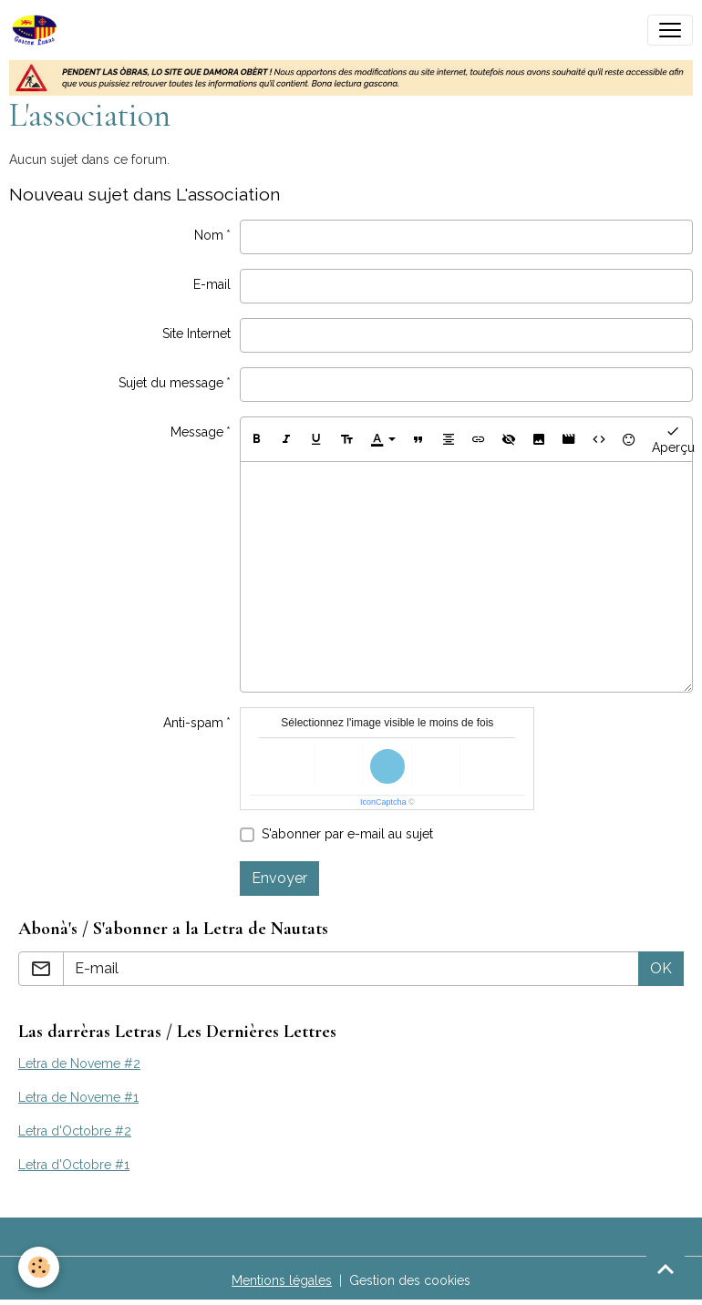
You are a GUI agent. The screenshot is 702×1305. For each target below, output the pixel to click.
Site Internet (196, 333)
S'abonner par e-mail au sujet (347, 834)
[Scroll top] (665, 1268)
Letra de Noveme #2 (79, 1063)
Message (196, 432)
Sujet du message (171, 382)
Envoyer (279, 878)
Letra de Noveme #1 (78, 1097)
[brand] (38, 30)
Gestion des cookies (409, 1280)
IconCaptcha (383, 802)
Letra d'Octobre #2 (74, 1131)
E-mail (212, 284)
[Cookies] (38, 1267)
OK (661, 968)
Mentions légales (282, 1280)
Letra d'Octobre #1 (73, 1164)
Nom (208, 235)
